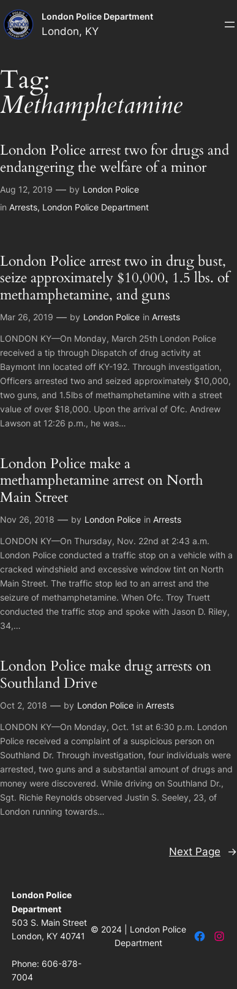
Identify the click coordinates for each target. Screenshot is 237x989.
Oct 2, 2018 (23, 705)
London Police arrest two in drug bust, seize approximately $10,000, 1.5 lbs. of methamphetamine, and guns (114, 278)
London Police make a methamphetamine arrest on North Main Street (101, 480)
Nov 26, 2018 (27, 519)
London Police (111, 189)
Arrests (23, 207)
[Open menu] (229, 24)
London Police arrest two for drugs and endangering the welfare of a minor (114, 158)
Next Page (203, 852)
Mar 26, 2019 (26, 317)
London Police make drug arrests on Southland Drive (105, 674)
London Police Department (97, 16)
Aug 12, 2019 (26, 189)
